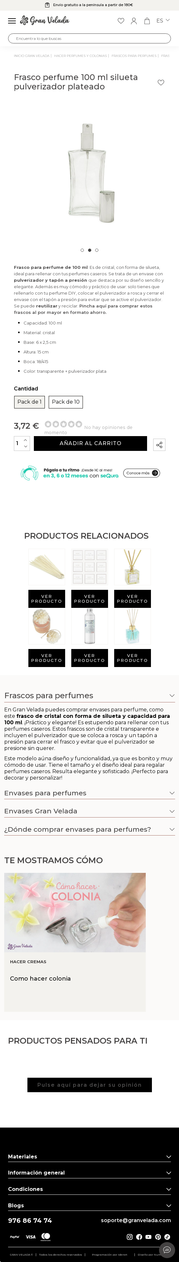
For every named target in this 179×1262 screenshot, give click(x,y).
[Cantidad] (22, 443)
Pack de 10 (66, 402)
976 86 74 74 (30, 1220)
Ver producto (46, 599)
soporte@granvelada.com (136, 1220)
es (163, 21)
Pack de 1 (29, 402)
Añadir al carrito (91, 443)
